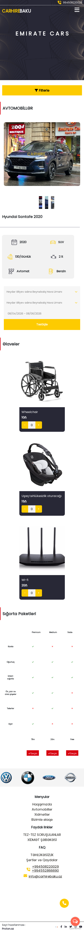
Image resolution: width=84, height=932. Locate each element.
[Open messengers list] (75, 921)
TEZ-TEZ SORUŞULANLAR (42, 834)
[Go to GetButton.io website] (75, 928)
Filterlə (42, 90)
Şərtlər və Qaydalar (42, 860)
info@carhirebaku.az (45, 876)
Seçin (32, 753)
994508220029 (72, 2)
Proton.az (8, 929)
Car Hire (16, 11)
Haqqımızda (42, 804)
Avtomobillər (42, 809)
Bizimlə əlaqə (42, 819)
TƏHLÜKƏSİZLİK (42, 855)
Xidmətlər (42, 814)
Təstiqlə (42, 324)
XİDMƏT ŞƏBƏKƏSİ (42, 839)
